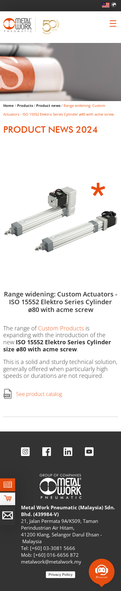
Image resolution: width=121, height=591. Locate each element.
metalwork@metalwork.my (51, 561)
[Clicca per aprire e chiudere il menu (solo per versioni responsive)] (113, 24)
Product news (48, 105)
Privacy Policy (60, 574)
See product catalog (39, 394)
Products (25, 105)
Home (8, 105)
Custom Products (61, 328)
